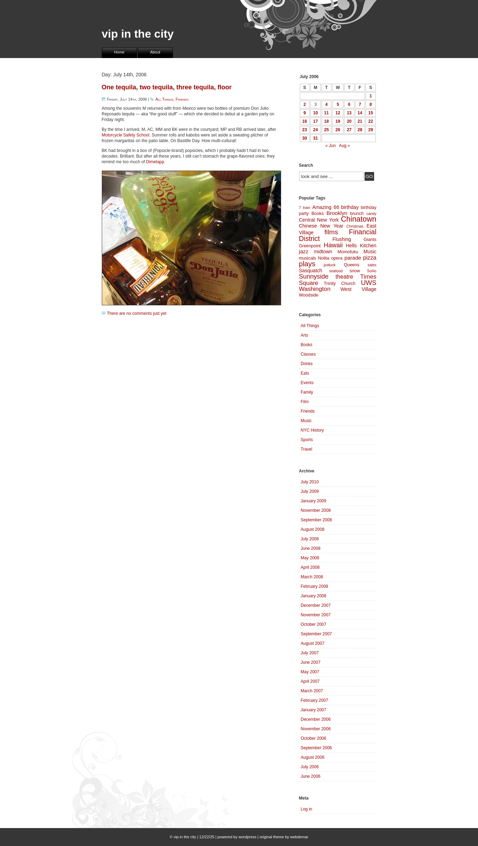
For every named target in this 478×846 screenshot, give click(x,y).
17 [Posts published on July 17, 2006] (315, 121)
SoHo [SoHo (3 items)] (372, 271)
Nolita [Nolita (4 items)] (323, 258)
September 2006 (316, 747)
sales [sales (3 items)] (372, 265)
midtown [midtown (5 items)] (323, 251)
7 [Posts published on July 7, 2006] (360, 104)
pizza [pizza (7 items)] (370, 257)
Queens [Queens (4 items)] (351, 264)
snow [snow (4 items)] (355, 270)
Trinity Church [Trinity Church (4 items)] (339, 283)
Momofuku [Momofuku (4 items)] (347, 251)
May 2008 (310, 557)
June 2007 (311, 662)
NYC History (312, 430)
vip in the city (138, 33)
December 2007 (316, 605)
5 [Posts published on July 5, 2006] (338, 104)
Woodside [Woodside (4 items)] (308, 295)
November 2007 (316, 614)
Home (119, 52)
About (155, 52)
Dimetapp (155, 161)
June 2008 (311, 548)
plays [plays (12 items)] (307, 264)
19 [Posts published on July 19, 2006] (337, 121)
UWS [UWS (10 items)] (369, 282)
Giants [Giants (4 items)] (370, 239)
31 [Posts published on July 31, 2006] (315, 138)
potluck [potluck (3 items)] (330, 265)
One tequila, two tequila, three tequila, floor (167, 87)
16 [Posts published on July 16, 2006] (304, 121)
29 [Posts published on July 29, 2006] (370, 129)
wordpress (247, 837)
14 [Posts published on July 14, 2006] (360, 112)
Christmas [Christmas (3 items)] (355, 226)
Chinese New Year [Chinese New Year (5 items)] (321, 226)
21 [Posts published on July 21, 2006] (360, 121)
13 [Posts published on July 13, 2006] (349, 112)
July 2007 (310, 652)
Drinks (307, 363)
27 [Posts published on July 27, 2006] (349, 129)
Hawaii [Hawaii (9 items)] (333, 245)
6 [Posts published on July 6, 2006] (349, 104)
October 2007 (314, 624)
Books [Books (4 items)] (317, 213)
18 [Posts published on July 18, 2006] (326, 121)
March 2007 (312, 690)
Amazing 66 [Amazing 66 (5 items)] (325, 207)
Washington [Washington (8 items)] (315, 289)
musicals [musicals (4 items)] (307, 258)
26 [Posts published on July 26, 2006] (337, 129)
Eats (305, 373)
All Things (164, 99)
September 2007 (316, 633)
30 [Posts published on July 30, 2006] (304, 138)
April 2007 (310, 681)
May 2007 (310, 671)
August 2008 (312, 529)
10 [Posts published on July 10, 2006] (315, 112)
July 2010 (310, 481)
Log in (306, 809)
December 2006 (316, 719)
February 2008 (314, 586)
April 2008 (310, 567)
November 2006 (316, 728)
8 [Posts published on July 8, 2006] (371, 104)
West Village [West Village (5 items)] (358, 289)
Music (306, 420)
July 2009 (310, 491)
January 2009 (314, 500)
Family (307, 392)
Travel (306, 449)
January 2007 (314, 709)
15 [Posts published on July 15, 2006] (370, 112)
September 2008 (316, 519)
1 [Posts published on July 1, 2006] (371, 96)
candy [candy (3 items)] (371, 213)
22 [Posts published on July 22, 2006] (370, 121)
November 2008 (316, 510)
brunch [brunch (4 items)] (357, 213)
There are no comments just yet (137, 313)
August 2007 (312, 643)
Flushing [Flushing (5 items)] (342, 239)
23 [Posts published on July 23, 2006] (304, 129)
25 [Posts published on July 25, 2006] (326, 129)
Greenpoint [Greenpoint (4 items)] (310, 245)
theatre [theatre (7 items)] (344, 276)
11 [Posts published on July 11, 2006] (326, 112)
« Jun (330, 145)
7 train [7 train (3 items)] (304, 207)
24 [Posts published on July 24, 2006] (315, 129)
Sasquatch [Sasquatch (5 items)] (310, 270)
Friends (181, 99)
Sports (307, 439)
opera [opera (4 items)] (336, 258)
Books (306, 344)
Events (307, 382)
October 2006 (314, 738)
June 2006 (311, 776)
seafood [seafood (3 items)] (336, 271)
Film (305, 401)
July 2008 (310, 538)
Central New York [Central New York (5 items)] (319, 220)
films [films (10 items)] (331, 232)
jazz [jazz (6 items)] (304, 251)
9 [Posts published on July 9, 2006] (304, 112)
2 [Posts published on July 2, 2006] (304, 104)
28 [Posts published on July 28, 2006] (360, 129)
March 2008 (312, 576)
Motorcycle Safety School (125, 135)
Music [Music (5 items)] (370, 251)
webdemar (299, 837)
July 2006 (310, 766)
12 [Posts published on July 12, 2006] (337, 112)
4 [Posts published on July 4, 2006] (326, 104)
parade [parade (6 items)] (352, 258)
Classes (308, 354)
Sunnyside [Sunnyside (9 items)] (314, 276)
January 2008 (314, 595)
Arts (304, 335)
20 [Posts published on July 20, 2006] (349, 121)
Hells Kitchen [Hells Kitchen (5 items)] (361, 245)
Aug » (344, 145)
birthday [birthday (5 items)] (350, 207)
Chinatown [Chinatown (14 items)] (359, 219)
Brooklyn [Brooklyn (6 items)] (337, 213)
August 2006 (312, 757)
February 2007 (314, 700)
